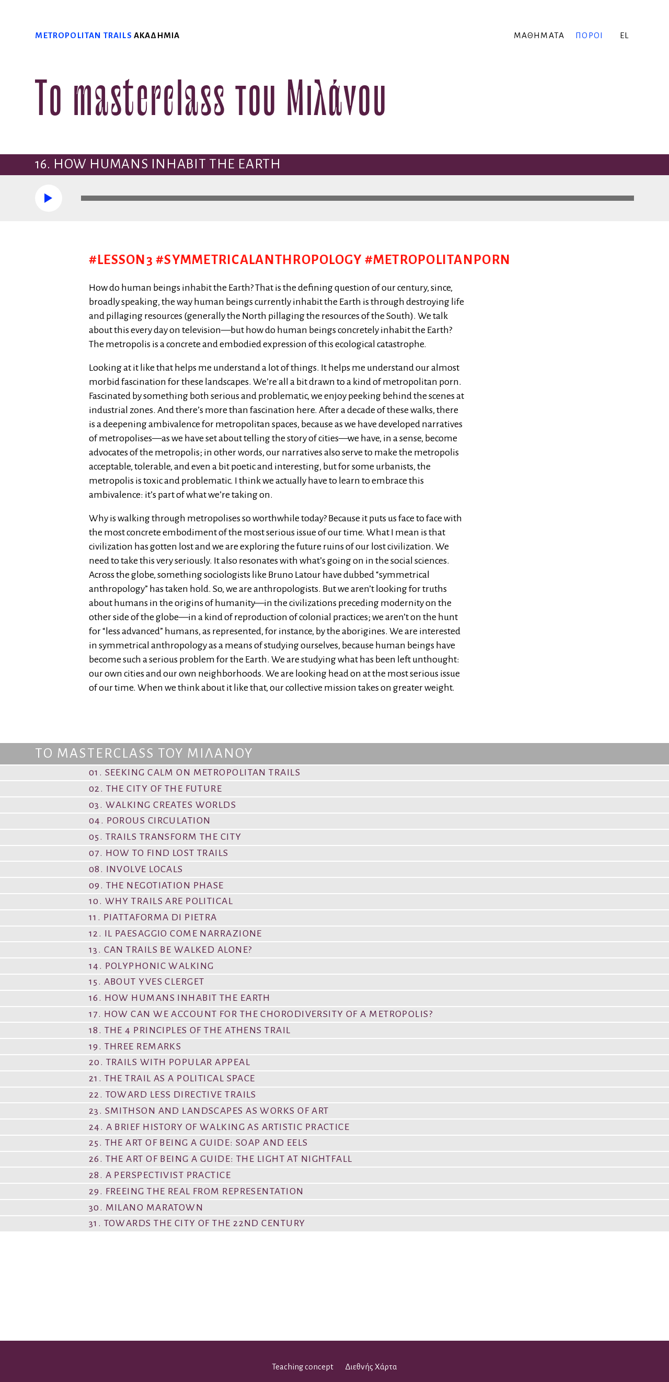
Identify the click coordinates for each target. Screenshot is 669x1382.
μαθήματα (539, 35)
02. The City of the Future (155, 788)
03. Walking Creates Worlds (162, 804)
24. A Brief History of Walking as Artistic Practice (219, 1127)
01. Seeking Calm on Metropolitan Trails (195, 772)
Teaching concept (302, 1367)
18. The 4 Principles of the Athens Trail (190, 1030)
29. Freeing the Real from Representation (196, 1191)
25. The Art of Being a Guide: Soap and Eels (198, 1142)
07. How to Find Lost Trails (159, 853)
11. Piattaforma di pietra (153, 917)
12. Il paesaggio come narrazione (175, 933)
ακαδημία (157, 35)
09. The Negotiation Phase (156, 885)
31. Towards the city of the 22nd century (197, 1223)
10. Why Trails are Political (161, 901)
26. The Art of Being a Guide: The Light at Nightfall (221, 1158)
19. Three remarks (135, 1046)
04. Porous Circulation (150, 820)
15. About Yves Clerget (147, 981)
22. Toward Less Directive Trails (173, 1094)
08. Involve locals (136, 869)
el (624, 35)
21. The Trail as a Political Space (172, 1078)
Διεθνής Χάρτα (371, 1367)
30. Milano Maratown (146, 1207)
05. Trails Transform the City (165, 836)
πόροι (589, 35)
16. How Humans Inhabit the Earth (180, 997)
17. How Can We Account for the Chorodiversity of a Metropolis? (261, 1014)
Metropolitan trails (83, 35)
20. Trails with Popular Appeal (169, 1062)
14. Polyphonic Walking (151, 966)
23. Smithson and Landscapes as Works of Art (209, 1110)
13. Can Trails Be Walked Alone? (170, 949)
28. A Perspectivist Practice (160, 1175)
